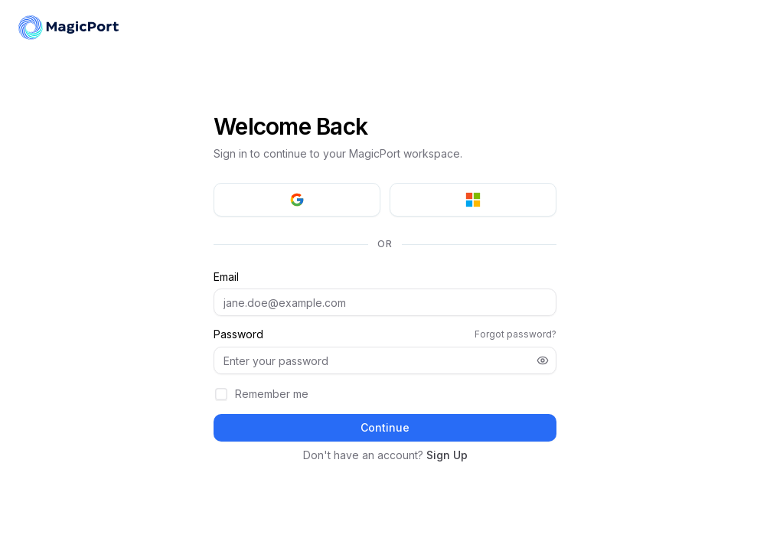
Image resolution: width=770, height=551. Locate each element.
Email (226, 277)
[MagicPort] (68, 27)
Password (238, 334)
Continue (385, 427)
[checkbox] (221, 394)
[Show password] (542, 360)
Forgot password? (515, 334)
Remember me (271, 393)
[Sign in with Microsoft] (473, 200)
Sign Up (447, 454)
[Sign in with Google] (297, 200)
